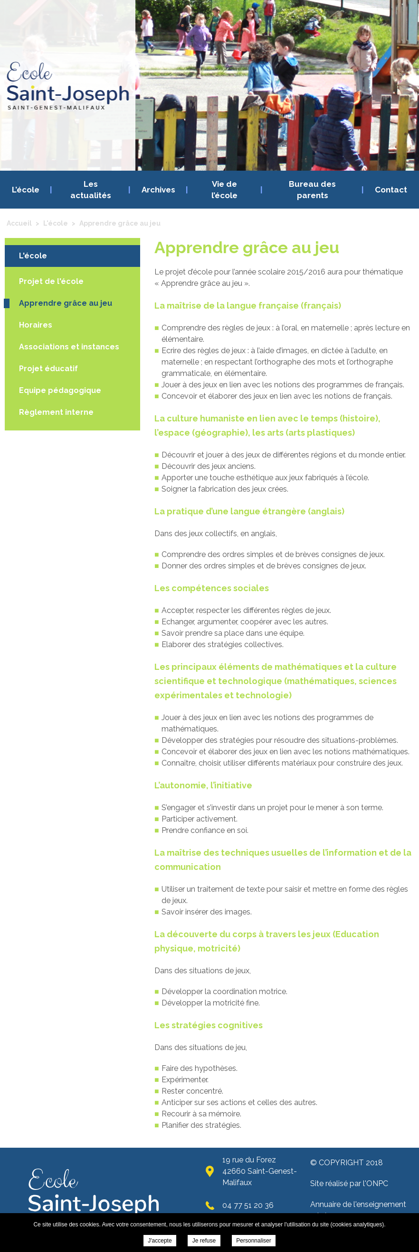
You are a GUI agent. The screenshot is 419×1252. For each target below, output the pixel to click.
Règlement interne (56, 412)
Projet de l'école (51, 281)
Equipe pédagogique (60, 390)
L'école (33, 255)
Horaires (35, 324)
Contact (391, 189)
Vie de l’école (224, 189)
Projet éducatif (48, 368)
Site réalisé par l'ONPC (349, 1183)
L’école (25, 189)
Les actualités (90, 189)
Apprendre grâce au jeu (65, 303)
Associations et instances (69, 346)
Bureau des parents (312, 189)
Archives (158, 189)
